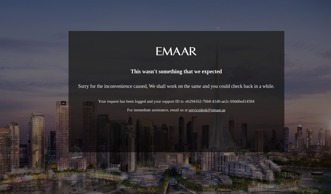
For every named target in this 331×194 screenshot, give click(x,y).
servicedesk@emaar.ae (207, 110)
